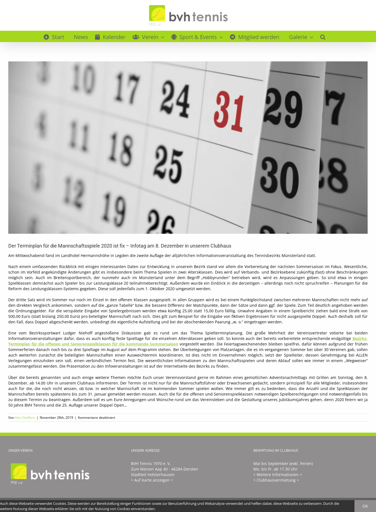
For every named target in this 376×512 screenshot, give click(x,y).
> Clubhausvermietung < (276, 480)
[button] (322, 36)
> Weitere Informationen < (277, 474)
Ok (365, 506)
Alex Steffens (25, 417)
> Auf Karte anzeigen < (152, 480)
